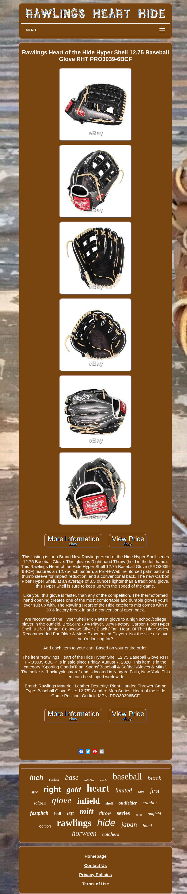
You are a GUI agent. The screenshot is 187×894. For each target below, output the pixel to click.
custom (54, 779)
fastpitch (39, 813)
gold (74, 789)
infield (88, 800)
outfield (154, 813)
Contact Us (95, 865)
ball (57, 813)
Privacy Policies (95, 874)
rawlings (74, 823)
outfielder (127, 802)
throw (105, 813)
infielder (89, 780)
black (154, 777)
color (139, 814)
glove (61, 800)
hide (106, 822)
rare (141, 792)
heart (98, 788)
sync (35, 792)
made (103, 780)
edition (45, 826)
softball (40, 803)
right (52, 789)
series (123, 813)
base (72, 777)
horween (84, 833)
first (154, 791)
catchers (110, 834)
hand (147, 825)
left (70, 813)
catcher (150, 802)
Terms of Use (95, 883)
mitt (86, 811)
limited (123, 790)
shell (109, 803)
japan (129, 824)
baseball (127, 776)
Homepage (96, 856)
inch (36, 777)
